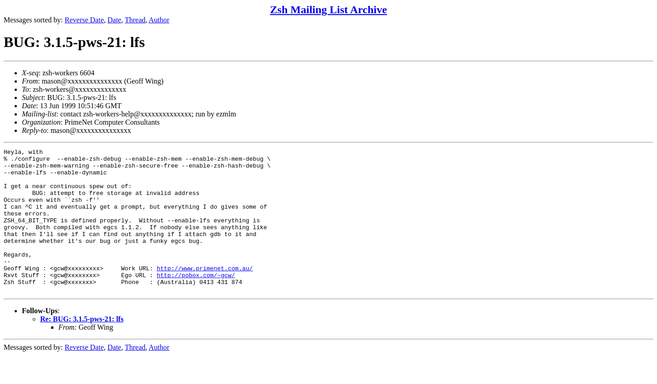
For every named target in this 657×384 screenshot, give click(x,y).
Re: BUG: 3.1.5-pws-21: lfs (82, 348)
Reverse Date (84, 20)
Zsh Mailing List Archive (328, 10)
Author (159, 20)
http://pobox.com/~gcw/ (195, 301)
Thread (135, 20)
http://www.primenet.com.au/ (204, 293)
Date (114, 20)
